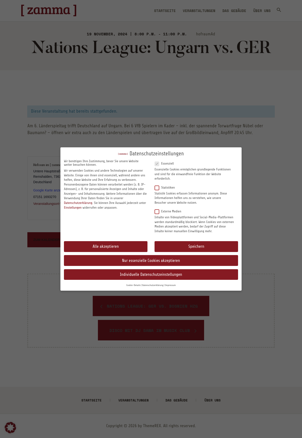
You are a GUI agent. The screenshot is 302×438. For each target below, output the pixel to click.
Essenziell (166, 163)
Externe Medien (170, 211)
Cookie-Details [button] (133, 285)
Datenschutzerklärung (78, 203)
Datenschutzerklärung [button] (152, 285)
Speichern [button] (196, 246)
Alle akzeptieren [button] (106, 246)
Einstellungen (73, 207)
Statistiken (167, 187)
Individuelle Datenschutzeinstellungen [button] (151, 274)
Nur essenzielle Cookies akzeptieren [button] (151, 260)
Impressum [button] (170, 285)
